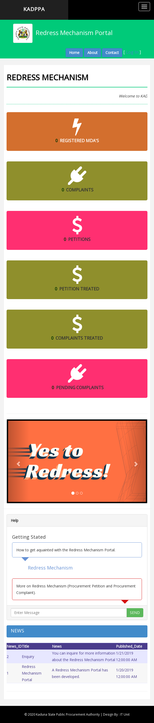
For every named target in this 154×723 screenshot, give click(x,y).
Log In (132, 52)
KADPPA (34, 9)
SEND (135, 612)
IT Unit (125, 714)
